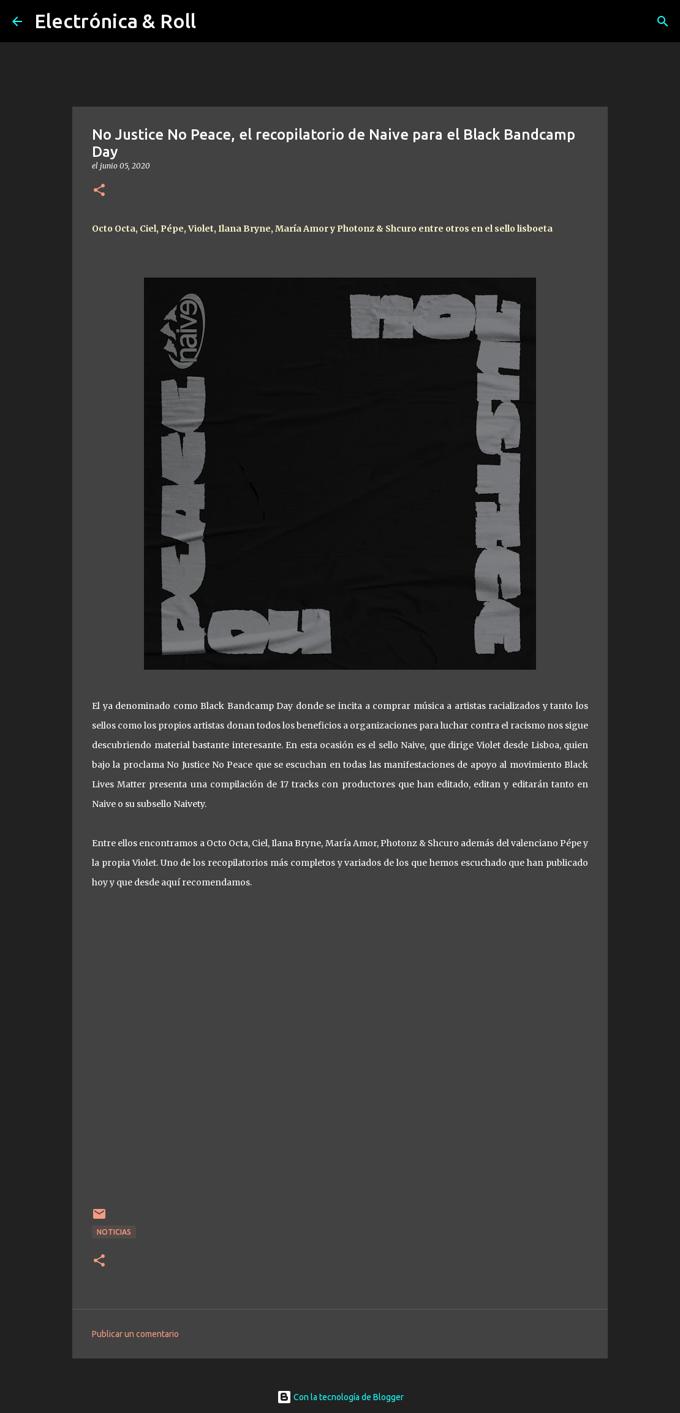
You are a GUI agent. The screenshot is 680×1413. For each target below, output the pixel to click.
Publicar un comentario (135, 1334)
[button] (99, 191)
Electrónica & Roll (115, 21)
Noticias (114, 1232)
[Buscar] (662, 21)
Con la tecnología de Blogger (340, 1397)
